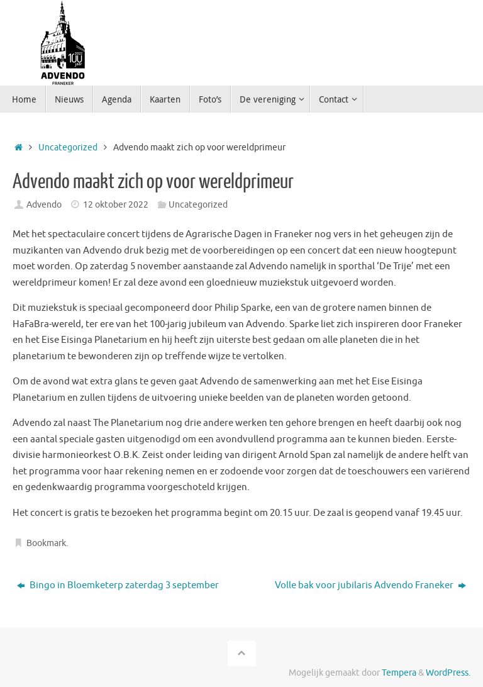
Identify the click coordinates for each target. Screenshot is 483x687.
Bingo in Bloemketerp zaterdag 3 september (118, 585)
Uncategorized (67, 147)
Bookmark (46, 543)
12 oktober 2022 (115, 204)
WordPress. (448, 672)
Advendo (44, 204)
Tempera (399, 672)
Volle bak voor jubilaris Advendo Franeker (370, 585)
